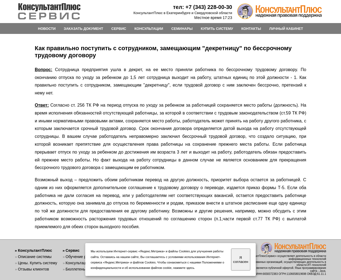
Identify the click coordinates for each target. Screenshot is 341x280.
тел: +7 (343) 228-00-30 (202, 7)
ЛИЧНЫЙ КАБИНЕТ (286, 29)
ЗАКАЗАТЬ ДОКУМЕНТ (83, 29)
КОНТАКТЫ (251, 29)
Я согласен (240, 260)
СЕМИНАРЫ (181, 29)
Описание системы (35, 256)
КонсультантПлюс (35, 250)
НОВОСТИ (47, 29)
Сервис (73, 250)
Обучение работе (81, 256)
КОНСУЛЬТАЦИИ (148, 29)
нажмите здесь (183, 267)
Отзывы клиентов (33, 269)
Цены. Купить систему (37, 263)
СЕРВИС (118, 29)
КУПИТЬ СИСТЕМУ (217, 29)
